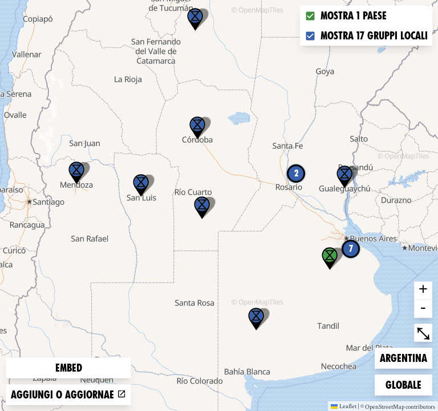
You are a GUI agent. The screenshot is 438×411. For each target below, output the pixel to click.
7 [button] (351, 248)
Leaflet (343, 406)
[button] (195, 19)
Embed (68, 368)
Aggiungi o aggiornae (68, 395)
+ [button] (423, 290)
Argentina (403, 357)
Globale (404, 384)
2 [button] (296, 173)
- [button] (423, 309)
